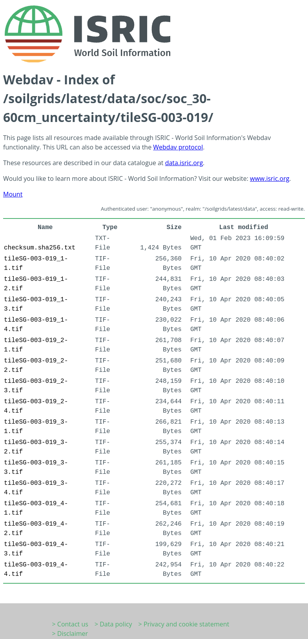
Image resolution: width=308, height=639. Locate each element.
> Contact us (70, 624)
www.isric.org (269, 178)
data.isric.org (184, 162)
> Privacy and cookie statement (184, 624)
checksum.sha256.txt (39, 248)
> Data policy (113, 624)
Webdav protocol (178, 147)
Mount (12, 194)
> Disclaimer (70, 633)
